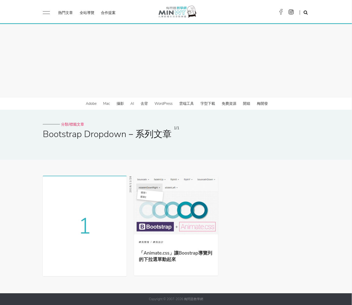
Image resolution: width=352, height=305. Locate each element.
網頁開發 (144, 242)
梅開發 (262, 103)
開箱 (246, 103)
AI (132, 103)
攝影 (120, 103)
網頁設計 (158, 242)
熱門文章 (65, 12)
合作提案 (108, 12)
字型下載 (207, 103)
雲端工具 (186, 103)
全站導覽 (87, 12)
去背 (144, 103)
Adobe (91, 103)
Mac (106, 103)
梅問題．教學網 (177, 13)
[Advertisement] (176, 60)
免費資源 (229, 103)
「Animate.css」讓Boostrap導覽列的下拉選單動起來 (175, 256)
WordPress (163, 103)
